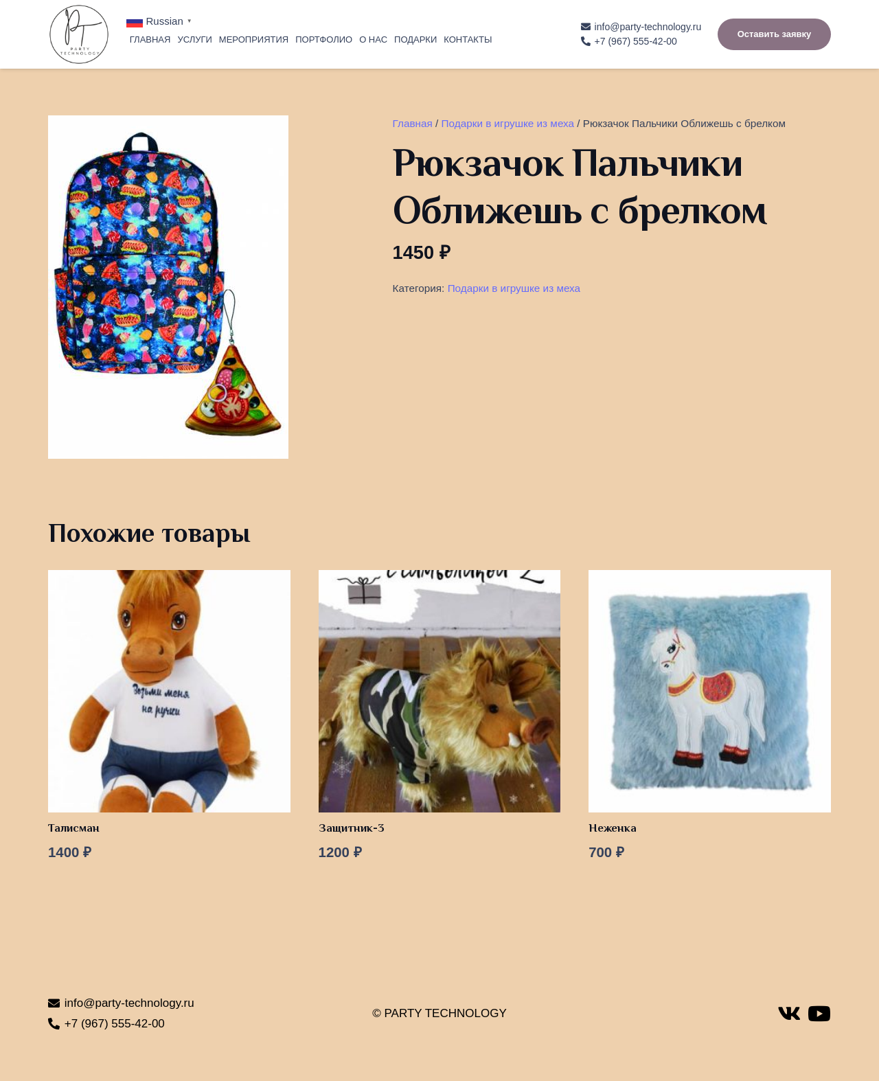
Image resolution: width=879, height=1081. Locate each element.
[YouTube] (819, 1013)
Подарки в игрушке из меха (508, 123)
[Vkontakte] (789, 1013)
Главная (413, 123)
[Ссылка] (79, 34)
